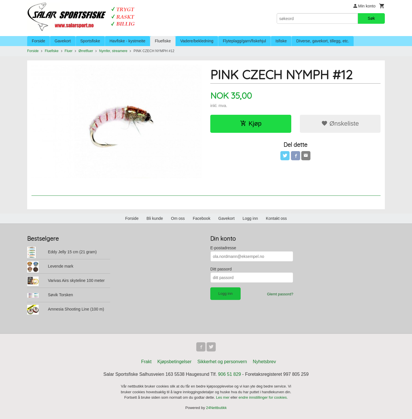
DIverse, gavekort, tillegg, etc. (322, 41)
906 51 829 (229, 374)
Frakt (146, 361)
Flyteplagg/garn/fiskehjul (244, 41)
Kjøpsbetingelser (174, 361)
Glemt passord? (280, 294)
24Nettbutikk (216, 408)
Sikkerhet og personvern (222, 361)
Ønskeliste (340, 123)
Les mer (223, 397)
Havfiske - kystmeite (127, 41)
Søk (371, 18)
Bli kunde (154, 218)
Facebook (201, 218)
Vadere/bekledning (196, 41)
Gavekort (63, 41)
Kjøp (251, 123)
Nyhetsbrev (264, 361)
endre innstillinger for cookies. (263, 397)
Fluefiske (163, 41)
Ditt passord (221, 269)
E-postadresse (223, 248)
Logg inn (250, 218)
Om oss (178, 218)
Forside (38, 41)
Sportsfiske (90, 41)
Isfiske (281, 41)
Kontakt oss (276, 218)
